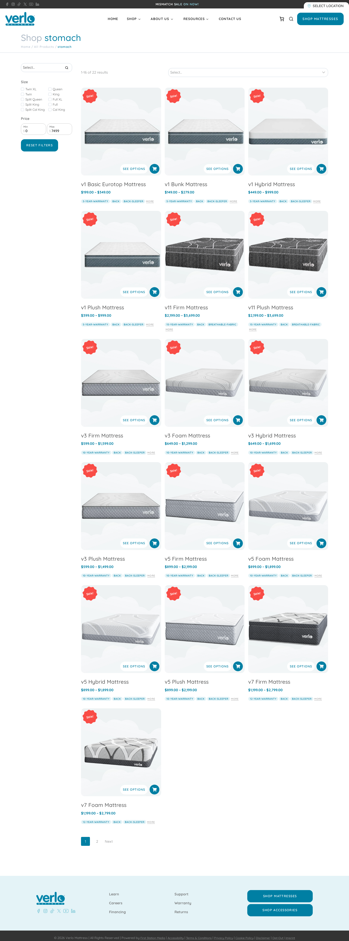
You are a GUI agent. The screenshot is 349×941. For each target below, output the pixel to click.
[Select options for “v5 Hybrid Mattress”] (154, 662)
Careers (115, 898)
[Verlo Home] (20, 19)
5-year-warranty (95, 196)
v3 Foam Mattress (187, 430)
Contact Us (230, 19)
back (116, 196)
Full (55, 105)
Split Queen (33, 99)
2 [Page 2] (97, 836)
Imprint (297, 933)
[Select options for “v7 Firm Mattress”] (321, 662)
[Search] (66, 67)
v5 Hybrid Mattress (105, 677)
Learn (114, 889)
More (150, 196)
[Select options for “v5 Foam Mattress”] (321, 538)
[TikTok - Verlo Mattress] (18, 4)
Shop (132, 19)
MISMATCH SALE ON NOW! (177, 4)
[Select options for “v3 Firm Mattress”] (154, 415)
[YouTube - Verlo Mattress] (30, 4)
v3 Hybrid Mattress (272, 430)
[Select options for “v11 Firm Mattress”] (238, 287)
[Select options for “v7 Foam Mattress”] (154, 785)
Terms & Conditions (197, 933)
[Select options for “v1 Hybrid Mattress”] (321, 164)
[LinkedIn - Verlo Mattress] (36, 4)
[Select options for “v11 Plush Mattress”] (321, 287)
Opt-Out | (284, 933)
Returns (181, 907)
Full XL (57, 99)
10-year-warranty (96, 447)
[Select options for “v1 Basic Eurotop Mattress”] (154, 164)
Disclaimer (267, 933)
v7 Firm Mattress (269, 677)
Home (113, 19)
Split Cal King (35, 110)
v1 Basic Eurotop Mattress (113, 179)
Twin (28, 94)
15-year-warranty (179, 319)
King (56, 94)
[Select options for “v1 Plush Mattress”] (154, 287)
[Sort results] (248, 67)
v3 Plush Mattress (103, 553)
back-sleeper (133, 196)
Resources (194, 19)
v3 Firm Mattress (102, 430)
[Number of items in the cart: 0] (282, 19)
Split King (32, 105)
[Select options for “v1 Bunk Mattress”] (238, 164)
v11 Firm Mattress (186, 302)
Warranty (182, 898)
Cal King (59, 110)
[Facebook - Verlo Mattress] (7, 4)
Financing (117, 907)
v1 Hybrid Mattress (271, 179)
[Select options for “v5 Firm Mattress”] (238, 538)
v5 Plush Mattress (187, 677)
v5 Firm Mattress (186, 553)
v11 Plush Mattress (270, 302)
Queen (57, 89)
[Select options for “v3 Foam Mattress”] (238, 415)
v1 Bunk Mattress (186, 179)
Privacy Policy (224, 933)
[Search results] (46, 67)
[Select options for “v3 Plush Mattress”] (154, 538)
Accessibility (172, 933)
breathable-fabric (222, 319)
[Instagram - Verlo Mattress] (12, 4)
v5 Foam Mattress (271, 553)
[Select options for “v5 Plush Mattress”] (238, 662)
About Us (160, 19)
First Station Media (146, 933)
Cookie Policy (247, 933)
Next (109, 836)
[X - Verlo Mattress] (24, 4)
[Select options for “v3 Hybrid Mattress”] (321, 415)
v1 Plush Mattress (102, 302)
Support (181, 889)
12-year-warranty (263, 694)
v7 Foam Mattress (103, 800)
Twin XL (31, 89)
